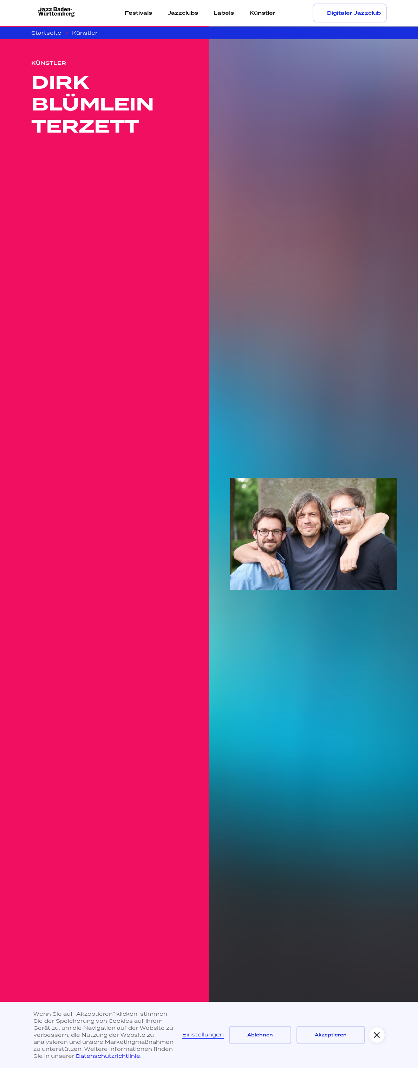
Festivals (138, 12)
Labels (224, 12)
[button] (377, 1035)
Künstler (262, 12)
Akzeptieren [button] (331, 1035)
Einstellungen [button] (203, 1034)
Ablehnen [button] (260, 1035)
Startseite (46, 32)
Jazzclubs (183, 12)
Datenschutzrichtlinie (108, 1056)
